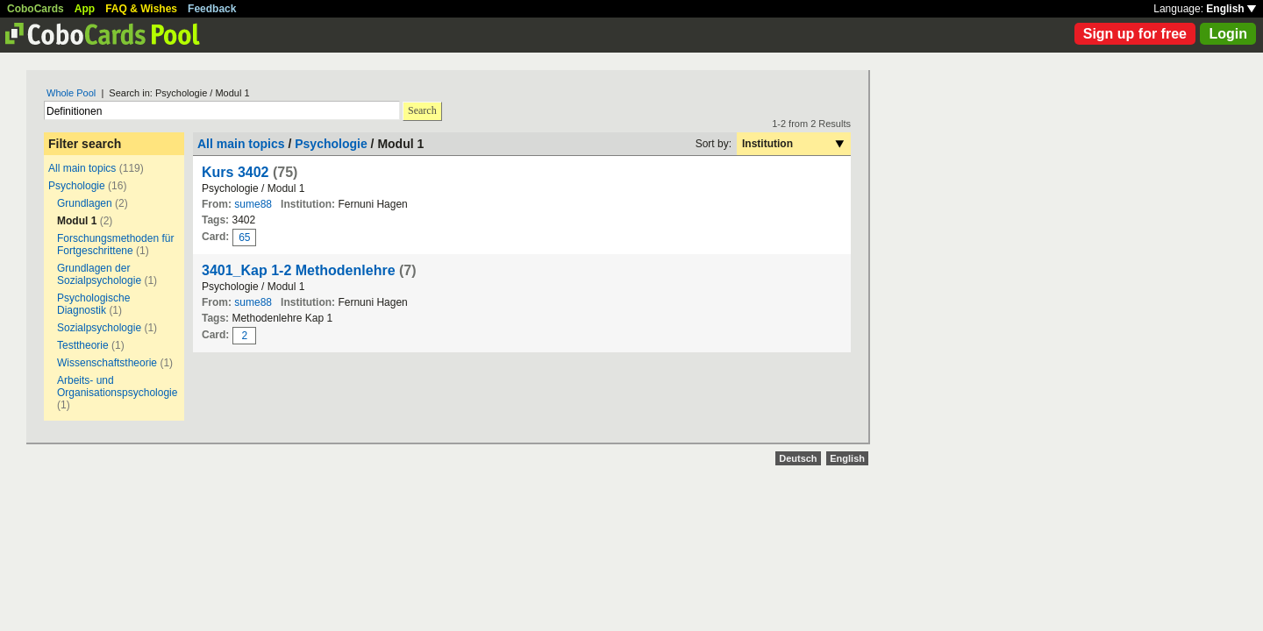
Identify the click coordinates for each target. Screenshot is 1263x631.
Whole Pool (71, 93)
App (85, 9)
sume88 (253, 204)
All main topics (82, 168)
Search (422, 110)
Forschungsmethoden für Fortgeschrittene (115, 244)
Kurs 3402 (235, 172)
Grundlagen (84, 203)
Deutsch (798, 458)
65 (244, 237)
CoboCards (35, 9)
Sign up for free (1135, 33)
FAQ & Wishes (141, 9)
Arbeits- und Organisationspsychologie (117, 386)
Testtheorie (83, 345)
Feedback (212, 9)
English (1231, 9)
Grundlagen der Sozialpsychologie (99, 274)
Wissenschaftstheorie (107, 363)
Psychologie (76, 186)
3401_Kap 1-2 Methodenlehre (299, 270)
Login (1228, 33)
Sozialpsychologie (99, 328)
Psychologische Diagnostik (93, 304)
